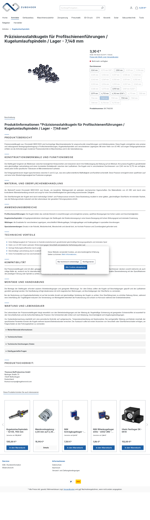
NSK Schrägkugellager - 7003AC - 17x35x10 (74, 430)
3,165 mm (94, 70)
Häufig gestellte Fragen (17, 351)
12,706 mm (105, 103)
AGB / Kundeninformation (11, 465)
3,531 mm (129, 70)
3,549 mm (105, 79)
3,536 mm (105, 75)
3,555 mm (116, 84)
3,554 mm (105, 84)
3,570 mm (105, 89)
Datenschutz (56, 465)
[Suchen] (102, 8)
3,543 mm (94, 79)
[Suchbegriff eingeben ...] (80, 8)
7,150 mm (114, 98)
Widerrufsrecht (7, 468)
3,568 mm (94, 89)
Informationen (58, 461)
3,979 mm (94, 93)
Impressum (56, 468)
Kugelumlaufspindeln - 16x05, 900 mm (17, 430)
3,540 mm (137, 75)
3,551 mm (126, 79)
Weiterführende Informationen (19, 330)
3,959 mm (115, 89)
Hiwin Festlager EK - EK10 (132, 430)
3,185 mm (119, 70)
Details (46, 448)
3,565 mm (137, 84)
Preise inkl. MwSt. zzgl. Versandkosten (104, 57)
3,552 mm (136, 79)
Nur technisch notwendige (68, 262)
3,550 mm (115, 79)
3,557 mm (126, 84)
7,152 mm (124, 98)
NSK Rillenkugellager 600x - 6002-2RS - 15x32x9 (103, 430)
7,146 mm (94, 98)
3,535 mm (94, 75)
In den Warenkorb (17, 448)
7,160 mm (134, 98)
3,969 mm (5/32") (129, 89)
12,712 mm (115, 103)
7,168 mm (94, 103)
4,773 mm (131, 93)
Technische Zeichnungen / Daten (20, 344)
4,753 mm (105, 93)
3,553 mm (94, 84)
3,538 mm (126, 75)
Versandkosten (69, 489)
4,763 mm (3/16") (118, 93)
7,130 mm (142, 93)
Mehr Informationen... (69, 254)
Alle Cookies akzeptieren (76, 267)
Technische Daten (14, 337)
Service (5, 461)
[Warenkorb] (141, 8)
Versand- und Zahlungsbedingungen (66, 470)
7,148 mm (104, 98)
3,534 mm (139, 70)
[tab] (10, 117)
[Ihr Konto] (131, 8)
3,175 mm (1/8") (106, 70)
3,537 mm (115, 75)
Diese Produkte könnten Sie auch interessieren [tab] (21, 392)
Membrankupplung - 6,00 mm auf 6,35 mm (45, 430)
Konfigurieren (88, 262)
